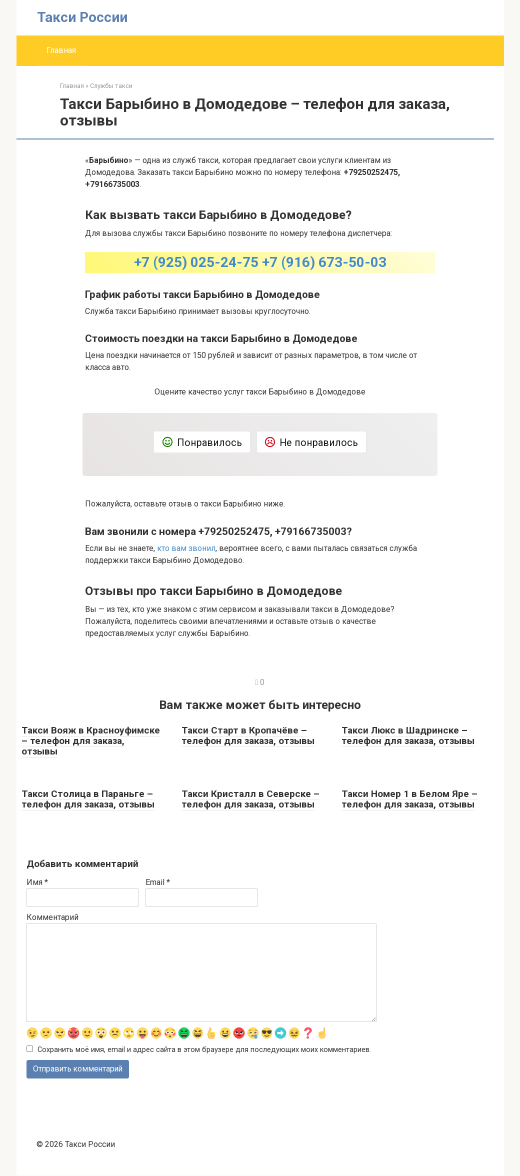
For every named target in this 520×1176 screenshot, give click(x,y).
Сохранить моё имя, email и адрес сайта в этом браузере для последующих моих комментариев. (204, 1050)
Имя (37, 882)
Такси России (82, 17)
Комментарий (52, 917)
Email (158, 882)
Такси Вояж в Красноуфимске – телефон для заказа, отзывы (91, 740)
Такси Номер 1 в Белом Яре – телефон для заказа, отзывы (410, 799)
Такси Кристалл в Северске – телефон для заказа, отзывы (251, 799)
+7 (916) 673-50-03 (324, 262)
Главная (61, 50)
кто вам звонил (186, 548)
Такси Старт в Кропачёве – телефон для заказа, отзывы (248, 735)
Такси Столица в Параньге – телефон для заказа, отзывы (88, 799)
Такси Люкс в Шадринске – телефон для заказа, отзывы (408, 735)
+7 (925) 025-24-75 (196, 262)
